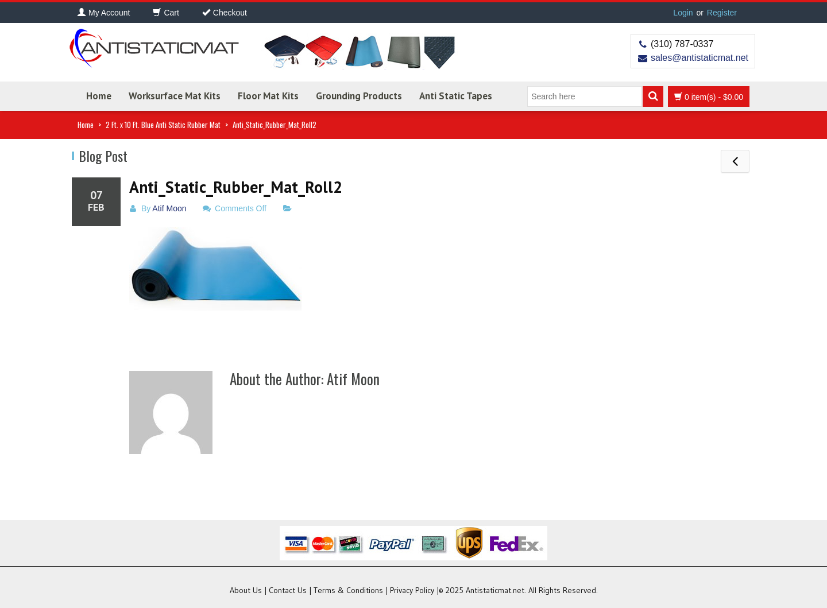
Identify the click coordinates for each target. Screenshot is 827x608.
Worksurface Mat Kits (175, 96)
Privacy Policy (412, 590)
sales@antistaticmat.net (699, 58)
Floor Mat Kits (268, 96)
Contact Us (288, 590)
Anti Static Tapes (455, 96)
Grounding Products (359, 96)
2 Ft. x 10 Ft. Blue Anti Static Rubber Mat (163, 124)
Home (98, 96)
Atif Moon (169, 208)
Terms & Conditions (348, 590)
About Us (246, 590)
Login (683, 12)
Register (722, 12)
